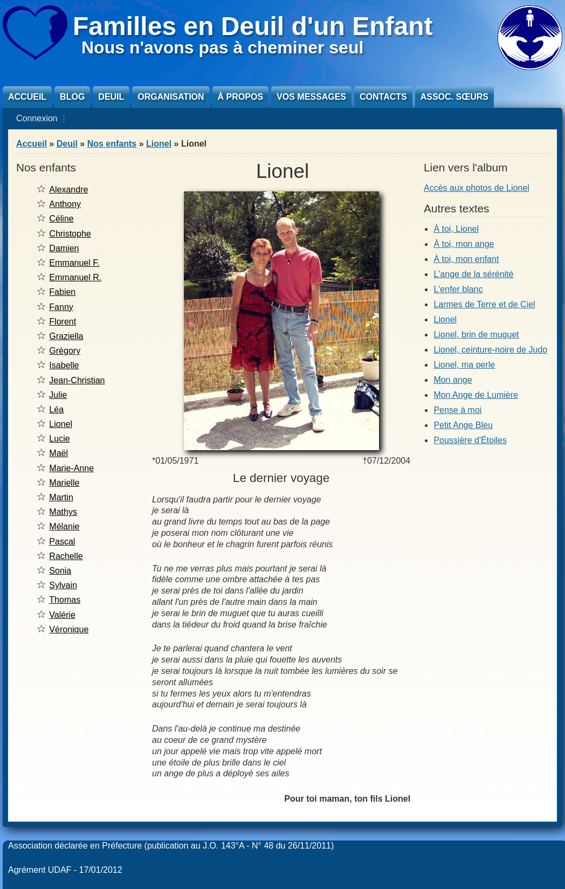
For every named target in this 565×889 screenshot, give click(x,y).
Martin (61, 497)
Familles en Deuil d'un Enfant (253, 26)
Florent (62, 321)
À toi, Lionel (456, 228)
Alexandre (68, 189)
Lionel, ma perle (464, 364)
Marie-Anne (71, 468)
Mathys (63, 511)
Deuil (111, 96)
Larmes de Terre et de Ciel (484, 304)
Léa (56, 409)
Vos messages (311, 96)
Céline (61, 218)
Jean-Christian (77, 380)
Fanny (61, 307)
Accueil (27, 96)
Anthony (65, 204)
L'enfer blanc (458, 289)
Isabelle (64, 365)
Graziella (66, 336)
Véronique (68, 629)
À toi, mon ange (463, 244)
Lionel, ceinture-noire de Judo (490, 349)
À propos (240, 96)
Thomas (64, 599)
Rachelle (65, 556)
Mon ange (452, 379)
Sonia (60, 570)
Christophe (70, 233)
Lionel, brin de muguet (476, 334)
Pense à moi (457, 410)
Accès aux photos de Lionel (476, 187)
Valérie (62, 614)
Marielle (64, 482)
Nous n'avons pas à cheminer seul (222, 47)
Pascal (62, 541)
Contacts (383, 96)
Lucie (59, 438)
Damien (64, 248)
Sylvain (63, 585)
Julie (58, 394)
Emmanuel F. (74, 262)
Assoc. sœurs (454, 96)
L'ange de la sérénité (473, 274)
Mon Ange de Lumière (475, 394)
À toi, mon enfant (466, 259)
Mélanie (64, 526)
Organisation (170, 96)
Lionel (158, 143)
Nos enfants (112, 143)
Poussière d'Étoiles (470, 440)
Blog (72, 96)
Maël (58, 453)
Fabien (62, 292)
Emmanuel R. (75, 277)
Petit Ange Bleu (462, 425)
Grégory (64, 350)
